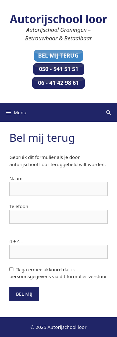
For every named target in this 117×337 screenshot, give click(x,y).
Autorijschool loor (58, 19)
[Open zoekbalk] (108, 112)
